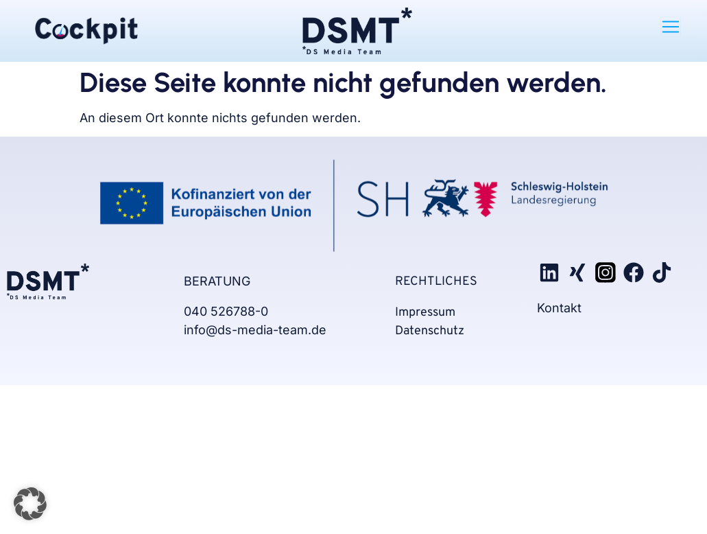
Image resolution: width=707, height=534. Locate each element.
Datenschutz (429, 331)
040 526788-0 (228, 311)
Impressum (425, 313)
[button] (670, 26)
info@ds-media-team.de (255, 330)
